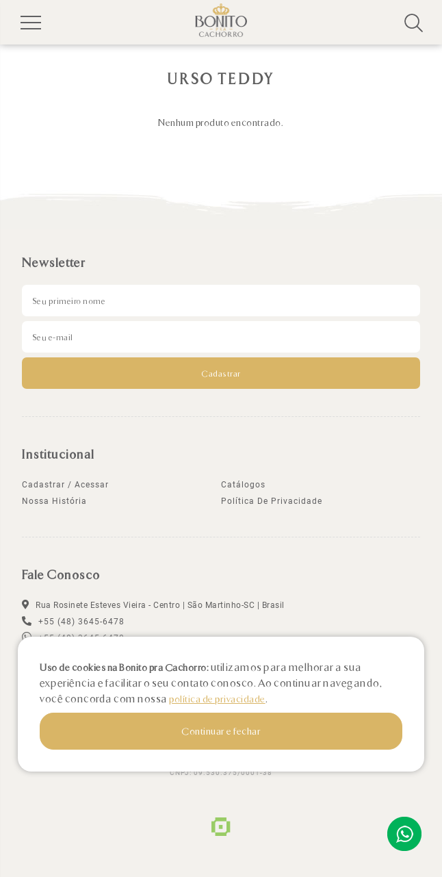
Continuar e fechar (221, 730)
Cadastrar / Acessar (65, 485)
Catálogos (243, 485)
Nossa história (54, 501)
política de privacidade (271, 501)
